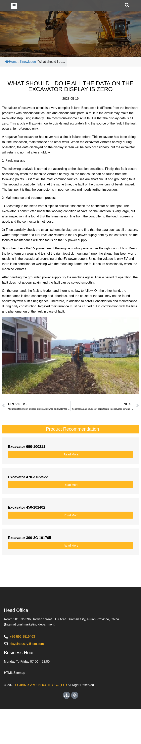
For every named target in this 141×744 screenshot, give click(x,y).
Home (11, 78)
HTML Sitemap (14, 708)
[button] (14, 14)
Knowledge (28, 78)
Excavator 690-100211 (26, 463)
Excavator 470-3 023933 (28, 494)
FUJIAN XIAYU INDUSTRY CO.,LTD (41, 720)
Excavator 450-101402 (26, 524)
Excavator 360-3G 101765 (29, 555)
